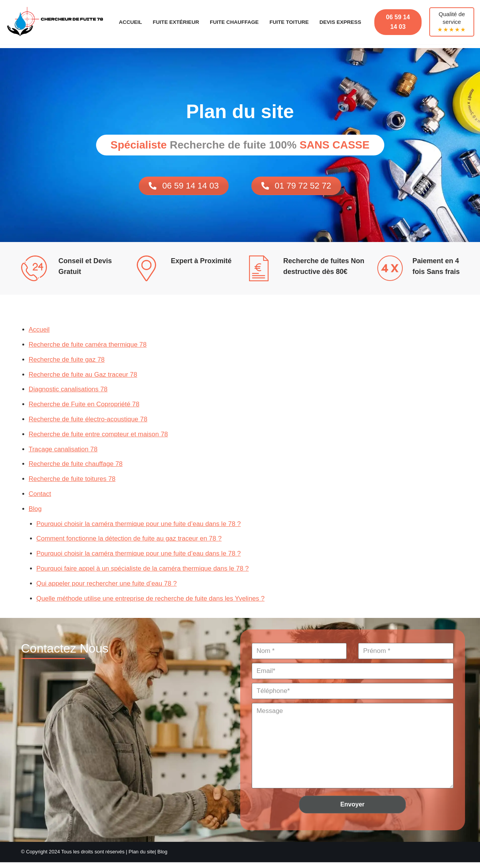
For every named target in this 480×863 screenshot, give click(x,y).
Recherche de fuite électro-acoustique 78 (88, 419)
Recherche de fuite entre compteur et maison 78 (99, 434)
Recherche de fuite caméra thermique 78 (88, 344)
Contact (40, 494)
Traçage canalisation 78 (63, 449)
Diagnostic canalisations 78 (68, 389)
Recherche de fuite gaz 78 (67, 359)
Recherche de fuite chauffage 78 (76, 464)
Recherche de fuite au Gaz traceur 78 (83, 374)
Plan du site (142, 852)
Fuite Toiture (289, 22)
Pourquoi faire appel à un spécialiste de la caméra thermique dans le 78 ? (143, 569)
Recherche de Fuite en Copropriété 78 (84, 404)
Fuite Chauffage (234, 22)
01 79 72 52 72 (296, 185)
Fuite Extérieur (176, 22)
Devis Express (341, 22)
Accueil (129, 22)
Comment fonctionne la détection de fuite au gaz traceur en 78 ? (130, 539)
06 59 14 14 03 (398, 22)
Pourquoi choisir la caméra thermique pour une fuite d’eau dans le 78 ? (139, 524)
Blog (35, 509)
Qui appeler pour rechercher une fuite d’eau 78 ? (107, 584)
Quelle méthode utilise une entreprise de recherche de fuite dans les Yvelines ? (151, 599)
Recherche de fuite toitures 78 (72, 479)
